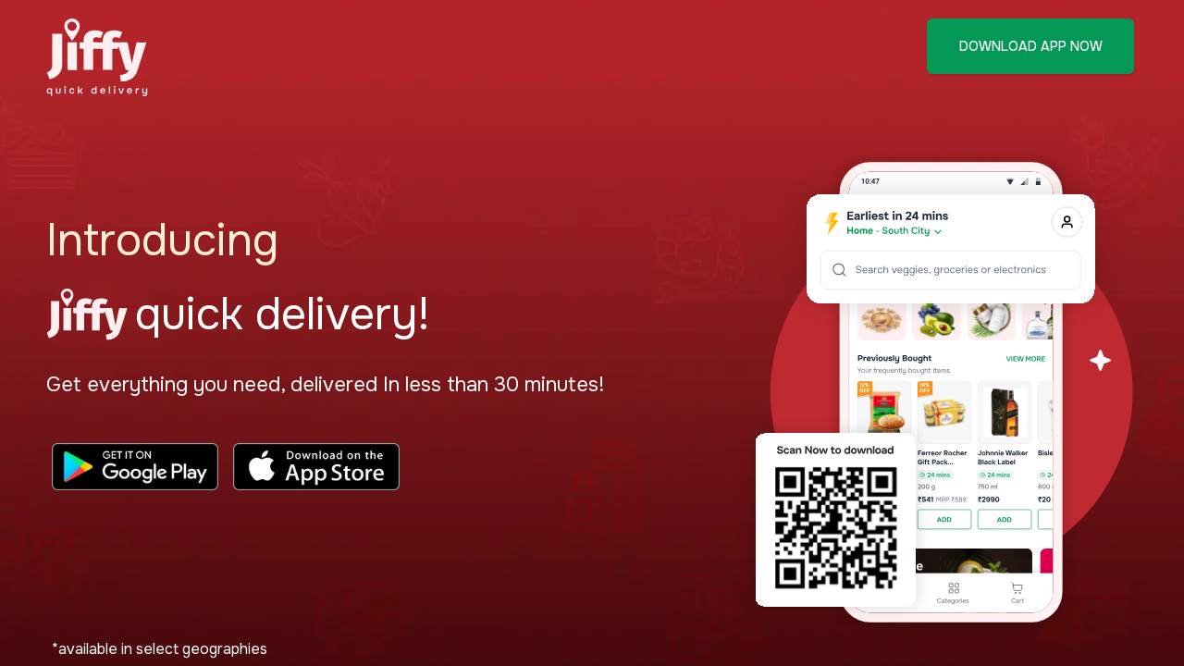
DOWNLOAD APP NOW (1031, 46)
